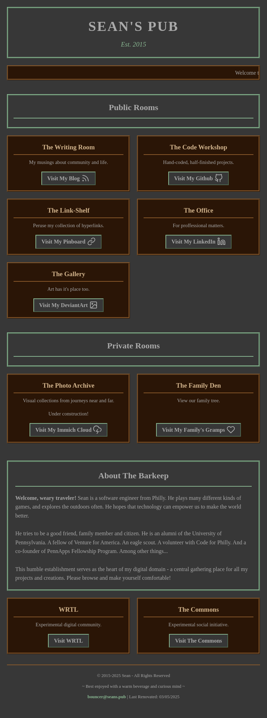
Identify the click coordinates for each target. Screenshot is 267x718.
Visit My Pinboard (68, 241)
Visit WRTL (68, 641)
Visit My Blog (68, 178)
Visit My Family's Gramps (198, 430)
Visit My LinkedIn (198, 241)
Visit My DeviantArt (68, 305)
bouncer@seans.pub (107, 696)
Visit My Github (198, 178)
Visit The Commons (198, 641)
